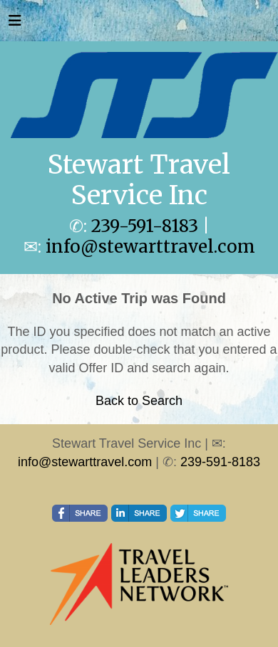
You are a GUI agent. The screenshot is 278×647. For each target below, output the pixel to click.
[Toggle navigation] (15, 24)
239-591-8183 (144, 226)
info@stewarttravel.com (150, 247)
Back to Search (139, 401)
